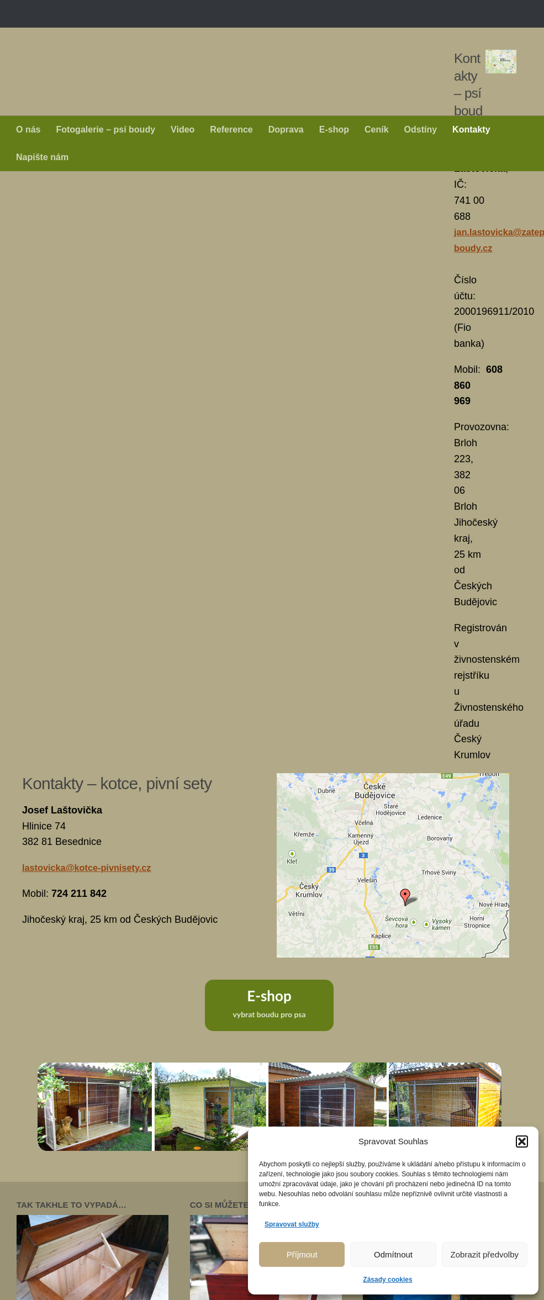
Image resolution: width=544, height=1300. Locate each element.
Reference (231, 129)
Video (182, 129)
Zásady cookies (387, 1279)
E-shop (334, 129)
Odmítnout (393, 1254)
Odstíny (420, 129)
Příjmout (302, 1254)
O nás (28, 129)
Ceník (377, 129)
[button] (521, 1141)
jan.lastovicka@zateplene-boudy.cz (105, 246)
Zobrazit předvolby (485, 1254)
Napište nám (42, 157)
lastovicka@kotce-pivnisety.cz (93, 499)
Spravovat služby (292, 1224)
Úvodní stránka (50, 1204)
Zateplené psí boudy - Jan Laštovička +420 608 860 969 (241, 36)
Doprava (286, 129)
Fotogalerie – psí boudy (105, 129)
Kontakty (471, 129)
